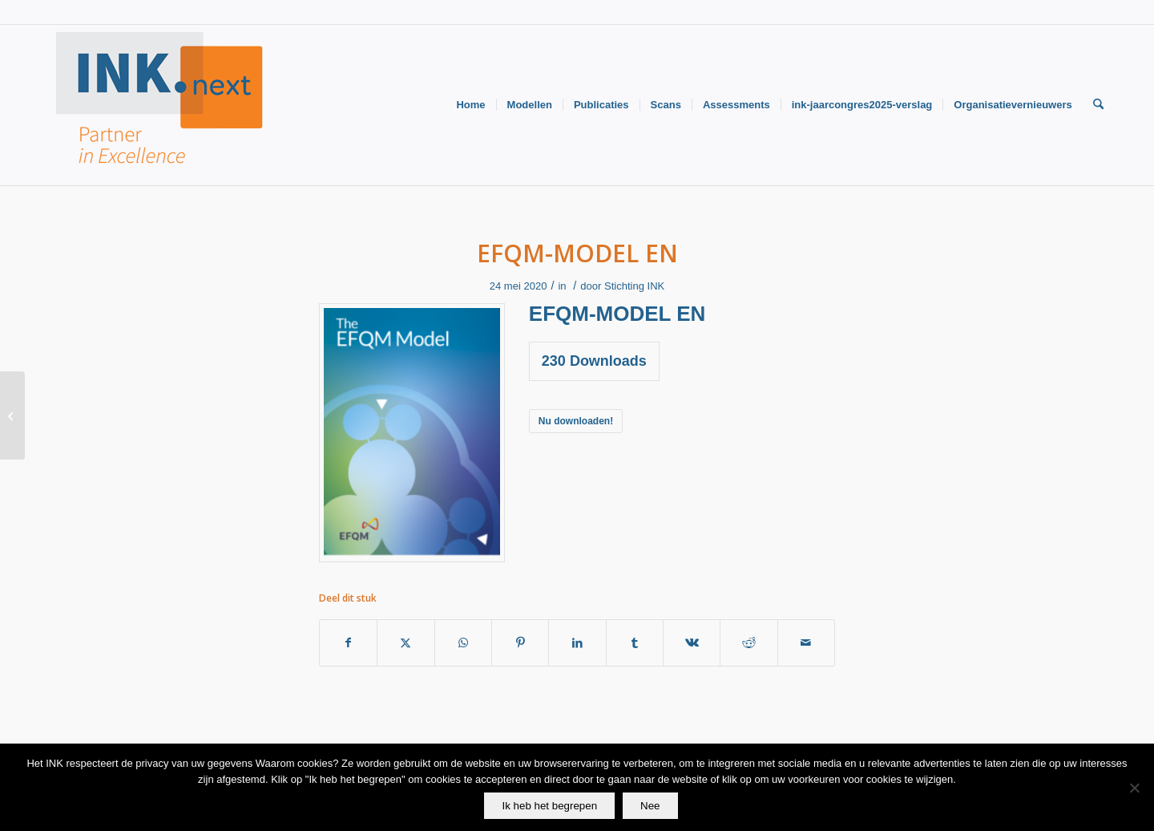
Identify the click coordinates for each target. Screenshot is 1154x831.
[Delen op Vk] (692, 643)
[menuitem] (470, 105)
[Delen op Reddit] (748, 643)
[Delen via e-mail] (806, 643)
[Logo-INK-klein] (160, 105)
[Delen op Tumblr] (635, 643)
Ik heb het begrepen (549, 806)
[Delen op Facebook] (348, 643)
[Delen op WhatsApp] (463, 643)
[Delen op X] (405, 643)
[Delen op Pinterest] (520, 643)
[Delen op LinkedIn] (577, 643)
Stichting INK (634, 286)
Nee (650, 806)
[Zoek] (1098, 105)
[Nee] (1134, 788)
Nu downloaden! (576, 421)
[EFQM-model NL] (12, 415)
